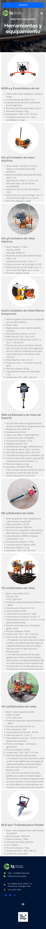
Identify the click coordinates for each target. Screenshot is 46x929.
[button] (41, 13)
